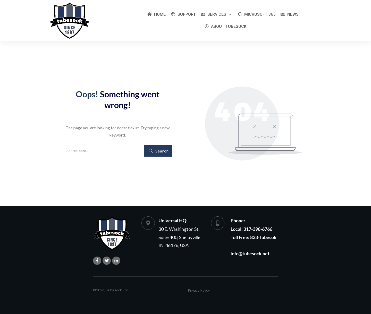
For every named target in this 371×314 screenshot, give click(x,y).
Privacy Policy (199, 290)
